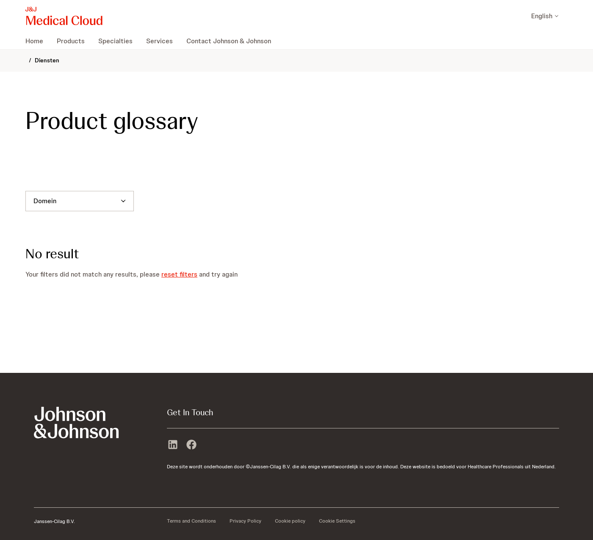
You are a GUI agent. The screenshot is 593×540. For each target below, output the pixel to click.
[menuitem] (37, 40)
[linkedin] (173, 445)
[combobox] (33, 201)
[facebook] (191, 445)
